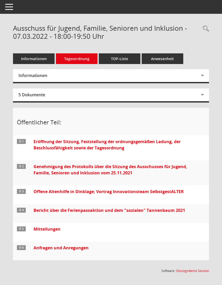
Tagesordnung (76, 58)
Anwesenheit (162, 58)
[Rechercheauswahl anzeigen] (204, 28)
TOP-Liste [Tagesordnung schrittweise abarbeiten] (119, 58)
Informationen (34, 58)
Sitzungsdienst (192, 271)
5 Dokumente (31, 95)
